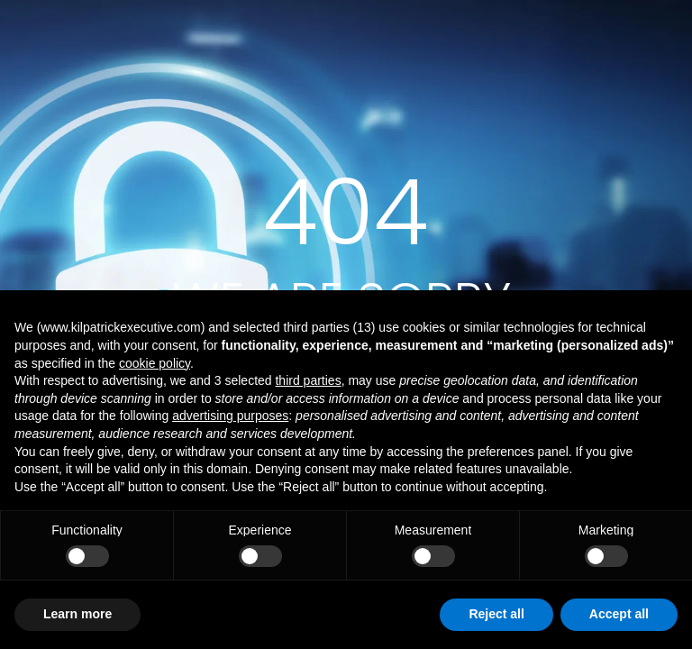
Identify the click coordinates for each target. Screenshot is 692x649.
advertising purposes (230, 415)
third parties (308, 380)
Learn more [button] (77, 614)
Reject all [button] (496, 614)
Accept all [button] (619, 614)
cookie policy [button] (154, 363)
